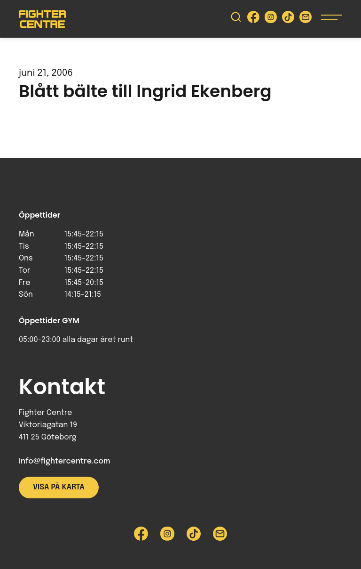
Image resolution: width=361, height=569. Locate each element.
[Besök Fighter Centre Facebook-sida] (253, 19)
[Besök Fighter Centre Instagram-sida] (271, 19)
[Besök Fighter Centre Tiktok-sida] (288, 19)
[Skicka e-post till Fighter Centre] (305, 19)
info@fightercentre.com (64, 461)
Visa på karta (59, 487)
